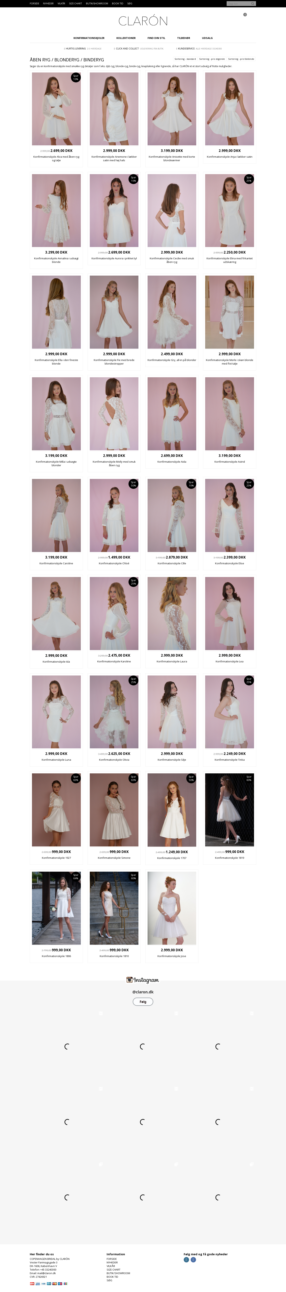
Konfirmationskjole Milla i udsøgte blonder (56, 463)
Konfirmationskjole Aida (171, 461)
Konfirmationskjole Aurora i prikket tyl (114, 258)
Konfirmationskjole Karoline (114, 661)
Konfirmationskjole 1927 (56, 858)
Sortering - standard (185, 58)
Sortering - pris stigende (212, 58)
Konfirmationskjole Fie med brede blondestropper (114, 361)
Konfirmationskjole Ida (56, 661)
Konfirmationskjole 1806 (56, 956)
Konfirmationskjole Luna (56, 759)
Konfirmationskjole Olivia (114, 759)
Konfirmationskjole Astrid (229, 461)
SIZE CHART (75, 3)
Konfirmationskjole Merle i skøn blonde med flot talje (229, 361)
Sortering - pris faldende (241, 58)
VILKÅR (61, 3)
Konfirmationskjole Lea (229, 661)
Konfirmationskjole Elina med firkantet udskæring (230, 260)
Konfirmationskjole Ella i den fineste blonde (56, 361)
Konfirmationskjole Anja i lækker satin (229, 156)
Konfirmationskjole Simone (114, 858)
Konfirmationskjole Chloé (114, 563)
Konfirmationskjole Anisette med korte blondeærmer (172, 158)
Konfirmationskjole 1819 (229, 858)
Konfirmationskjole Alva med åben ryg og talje (56, 158)
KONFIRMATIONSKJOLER (88, 38)
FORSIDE (34, 3)
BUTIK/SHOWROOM (97, 3)
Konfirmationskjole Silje (172, 759)
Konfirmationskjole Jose (171, 956)
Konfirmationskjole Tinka (230, 759)
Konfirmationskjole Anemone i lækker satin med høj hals (114, 158)
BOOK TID (117, 3)
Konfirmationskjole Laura (172, 661)
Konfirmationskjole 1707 (171, 858)
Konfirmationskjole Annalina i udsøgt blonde (56, 260)
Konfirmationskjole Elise (229, 563)
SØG (129, 3)
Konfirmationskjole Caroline (56, 563)
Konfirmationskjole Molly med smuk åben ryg (114, 463)
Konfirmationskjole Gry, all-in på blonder (172, 360)
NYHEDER (48, 3)
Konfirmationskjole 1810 (114, 956)
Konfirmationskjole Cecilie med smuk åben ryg (172, 260)
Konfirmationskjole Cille (172, 563)
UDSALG (207, 38)
